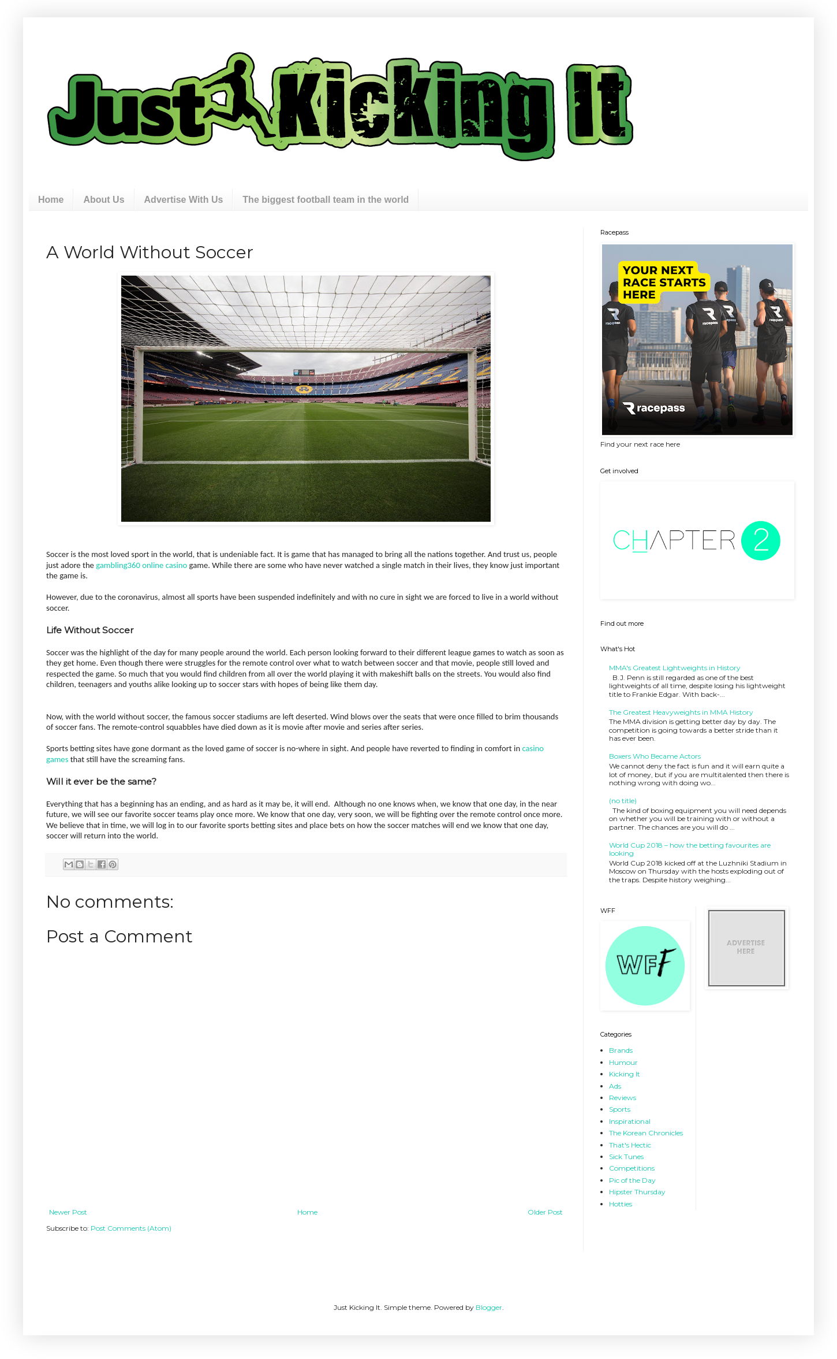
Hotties (620, 1204)
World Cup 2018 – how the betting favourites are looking (690, 849)
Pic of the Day (632, 1180)
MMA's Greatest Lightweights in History (675, 667)
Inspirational (630, 1121)
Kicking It (624, 1074)
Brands (621, 1050)
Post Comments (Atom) (131, 1228)
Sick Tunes (626, 1156)
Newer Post (68, 1212)
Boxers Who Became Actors (655, 756)
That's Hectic (630, 1145)
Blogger (489, 1307)
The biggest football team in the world (325, 200)
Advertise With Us (183, 200)
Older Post (545, 1212)
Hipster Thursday (637, 1191)
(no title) (623, 800)
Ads (615, 1086)
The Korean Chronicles (646, 1132)
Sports (619, 1109)
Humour (623, 1062)
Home (50, 200)
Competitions (632, 1168)
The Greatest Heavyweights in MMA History (681, 712)
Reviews (622, 1097)
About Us (103, 200)
